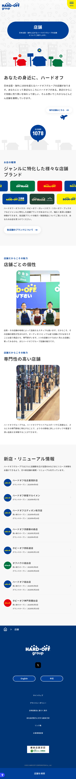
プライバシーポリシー (38, 703)
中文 (52, 678)
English (24, 678)
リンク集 (38, 725)
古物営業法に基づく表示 (38, 710)
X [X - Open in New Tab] (38, 665)
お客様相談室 (38, 733)
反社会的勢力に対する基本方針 (38, 718)
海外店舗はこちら (56, 110)
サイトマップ (38, 695)
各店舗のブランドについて (20, 229)
